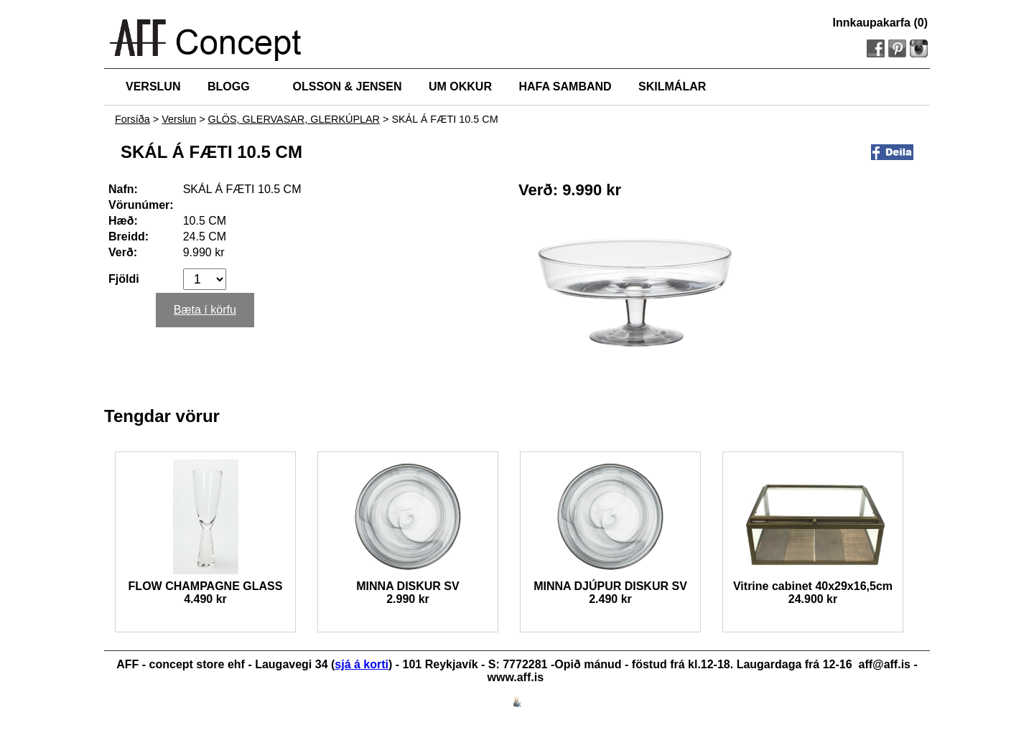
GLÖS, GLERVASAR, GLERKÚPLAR (294, 119)
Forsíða (132, 119)
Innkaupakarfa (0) (880, 23)
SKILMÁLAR (672, 86)
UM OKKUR (460, 86)
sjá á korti (361, 664)
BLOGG (229, 86)
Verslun (179, 119)
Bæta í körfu (205, 310)
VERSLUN (153, 86)
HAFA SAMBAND (564, 86)
